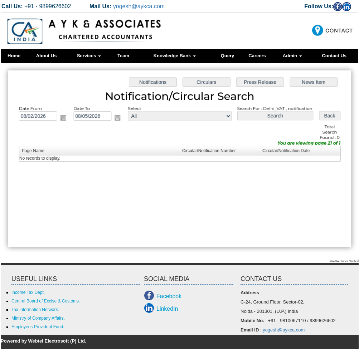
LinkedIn (167, 309)
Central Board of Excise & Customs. (45, 301)
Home (14, 55)
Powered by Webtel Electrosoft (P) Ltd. (43, 341)
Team (123, 55)
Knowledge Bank (175, 55)
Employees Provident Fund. (37, 326)
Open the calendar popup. (65, 119)
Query (227, 55)
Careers (257, 55)
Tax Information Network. (35, 309)
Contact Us (334, 55)
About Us (46, 55)
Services (89, 55)
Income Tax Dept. (28, 292)
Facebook (168, 296)
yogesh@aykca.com (139, 6)
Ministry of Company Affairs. (38, 318)
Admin (292, 55)
